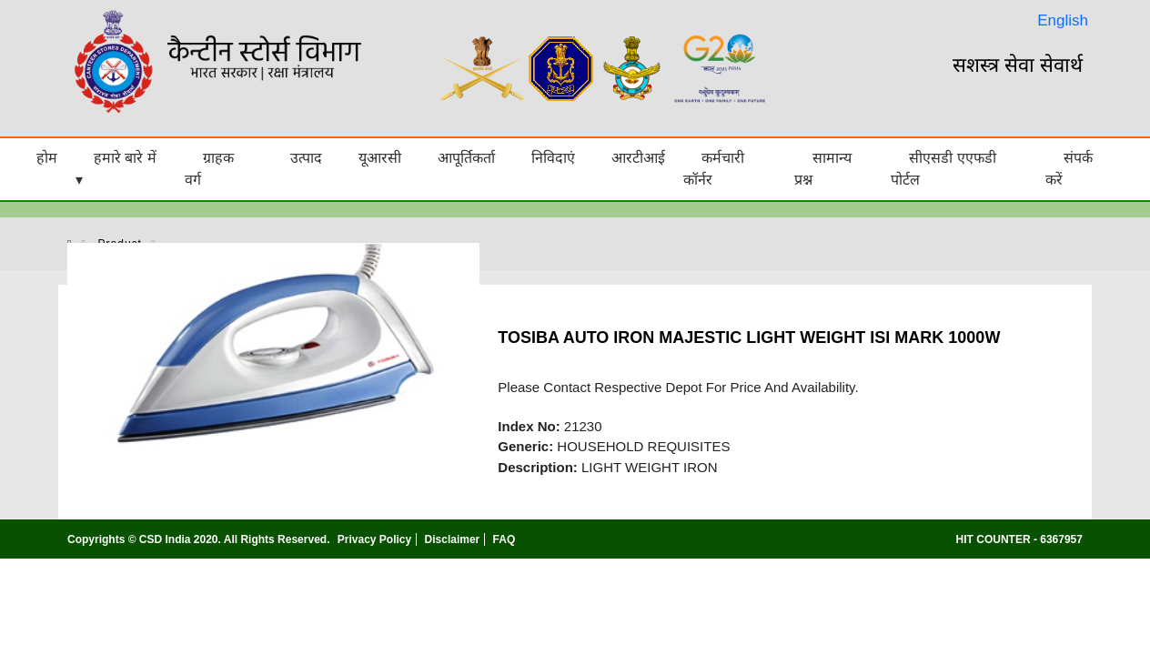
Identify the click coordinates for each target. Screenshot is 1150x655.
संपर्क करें (1069, 168)
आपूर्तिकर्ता (466, 158)
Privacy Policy (374, 539)
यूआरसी (379, 158)
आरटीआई (638, 158)
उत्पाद (306, 158)
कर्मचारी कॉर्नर (713, 168)
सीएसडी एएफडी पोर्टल (943, 168)
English (1062, 20)
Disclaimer (452, 539)
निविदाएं (553, 158)
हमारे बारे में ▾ (116, 168)
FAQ (504, 539)
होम (46, 158)
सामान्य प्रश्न (823, 168)
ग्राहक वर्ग (209, 168)
